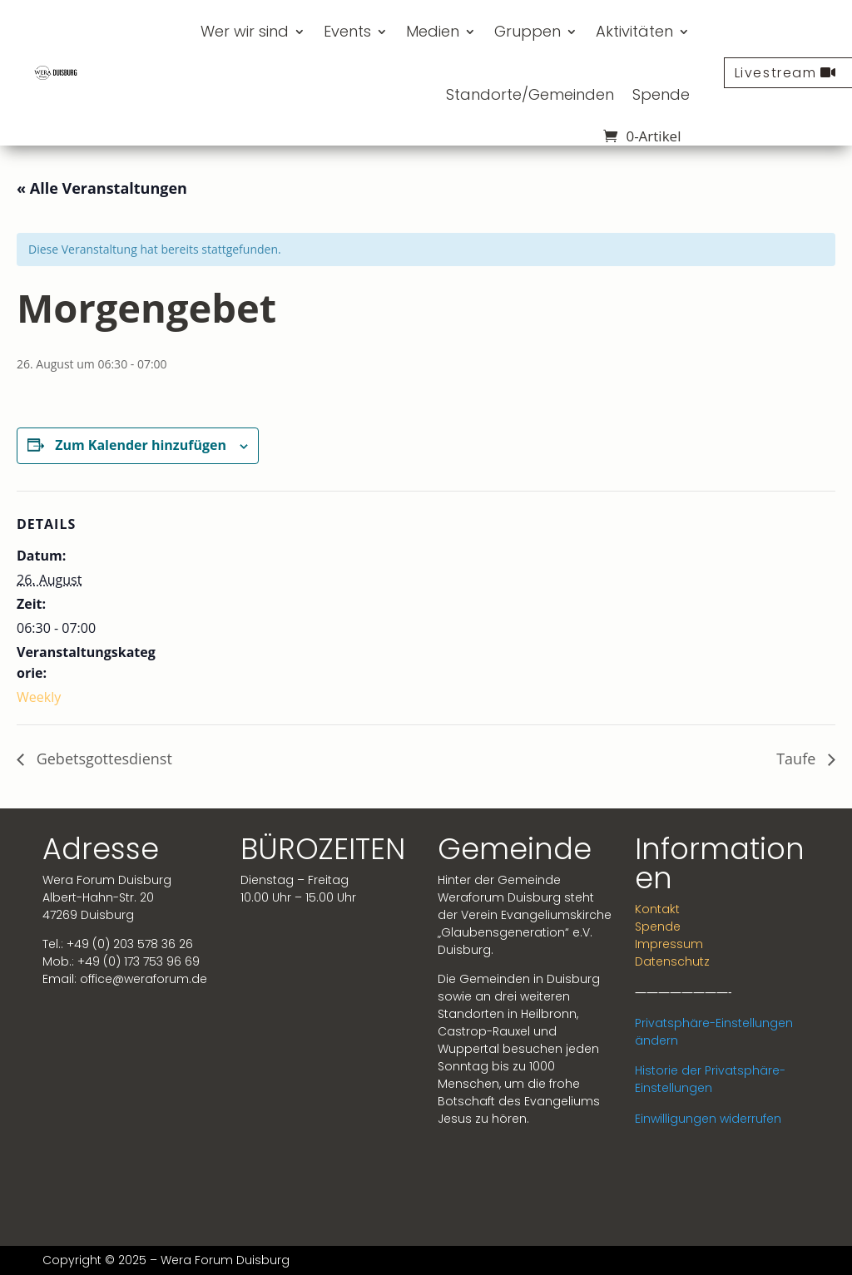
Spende (661, 94)
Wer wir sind (245, 31)
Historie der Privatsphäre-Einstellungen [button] (710, 1079)
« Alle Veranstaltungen (102, 188)
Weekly (39, 697)
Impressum (669, 944)
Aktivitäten (634, 31)
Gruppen (527, 31)
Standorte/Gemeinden (530, 94)
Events (347, 31)
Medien (432, 31)
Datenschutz (672, 961)
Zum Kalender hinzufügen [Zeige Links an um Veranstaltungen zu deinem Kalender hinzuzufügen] (140, 445)
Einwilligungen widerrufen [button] (708, 1118)
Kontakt (657, 909)
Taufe (798, 758)
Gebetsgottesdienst (102, 758)
